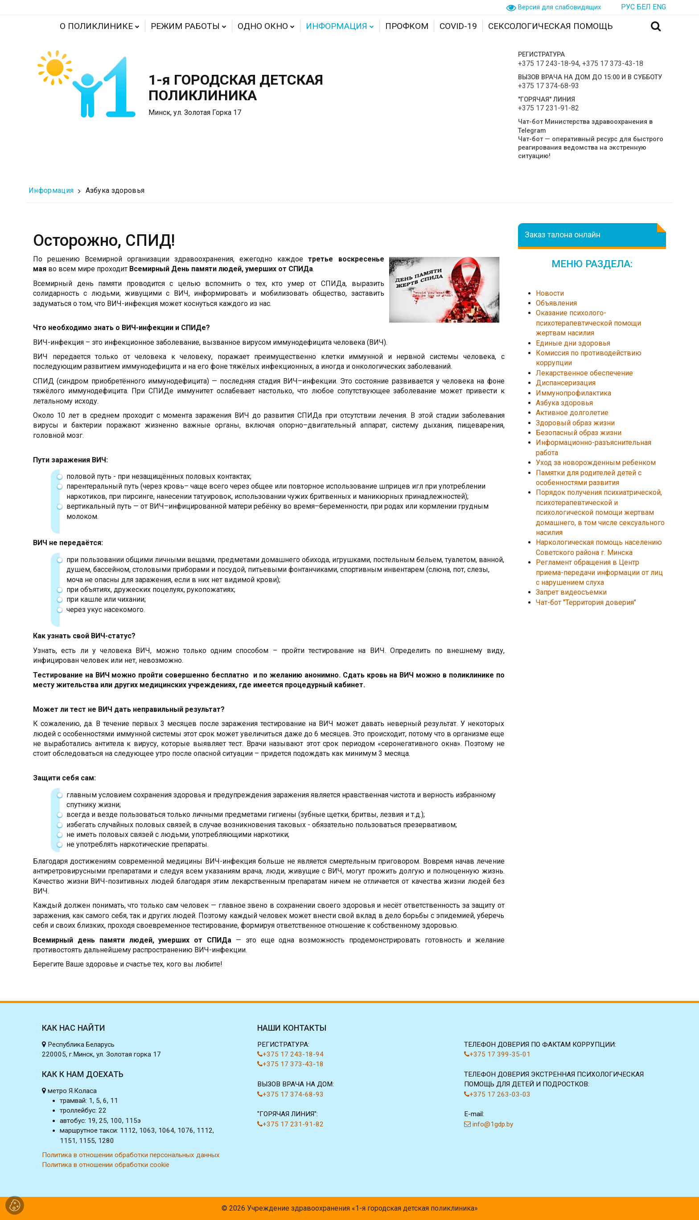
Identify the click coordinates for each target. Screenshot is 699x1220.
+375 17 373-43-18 (612, 63)
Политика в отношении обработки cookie (105, 1165)
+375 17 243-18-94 (548, 63)
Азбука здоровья (115, 190)
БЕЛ (644, 7)
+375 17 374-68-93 (548, 86)
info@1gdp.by (488, 1124)
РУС (628, 7)
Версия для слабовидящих (559, 7)
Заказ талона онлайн (562, 234)
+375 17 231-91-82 (548, 108)
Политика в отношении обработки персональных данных (131, 1155)
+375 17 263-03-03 (497, 1094)
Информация (51, 190)
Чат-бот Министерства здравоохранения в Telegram (585, 126)
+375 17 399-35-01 (497, 1054)
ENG (659, 7)
